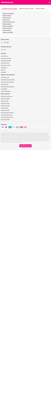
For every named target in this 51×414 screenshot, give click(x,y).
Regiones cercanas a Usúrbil (25, 8)
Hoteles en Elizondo (7, 28)
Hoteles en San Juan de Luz (9, 21)
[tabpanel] (25, 23)
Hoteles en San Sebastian (8, 13)
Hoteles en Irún (6, 19)
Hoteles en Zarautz (7, 23)
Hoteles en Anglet (7, 17)
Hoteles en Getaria (7, 30)
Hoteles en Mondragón (8, 32)
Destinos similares (40, 8)
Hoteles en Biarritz (7, 15)
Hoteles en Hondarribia (8, 26)
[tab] (9, 8)
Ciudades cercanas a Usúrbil (9, 8)
